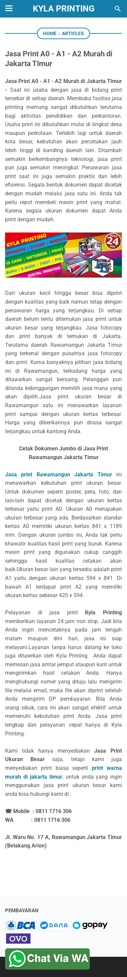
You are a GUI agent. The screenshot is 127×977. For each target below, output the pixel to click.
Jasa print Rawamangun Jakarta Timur (58, 474)
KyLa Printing (63, 8)
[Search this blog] (118, 9)
